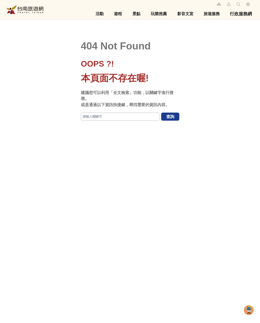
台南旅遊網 (25, 9)
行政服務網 (241, 13)
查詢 (170, 116)
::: (212, 3)
